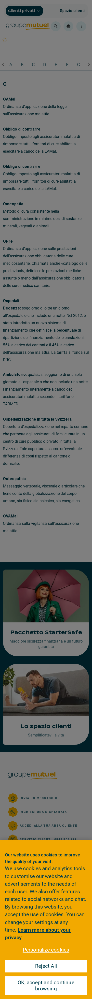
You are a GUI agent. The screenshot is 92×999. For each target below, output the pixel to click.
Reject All (46, 966)
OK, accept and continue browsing (46, 986)
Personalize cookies (46, 950)
